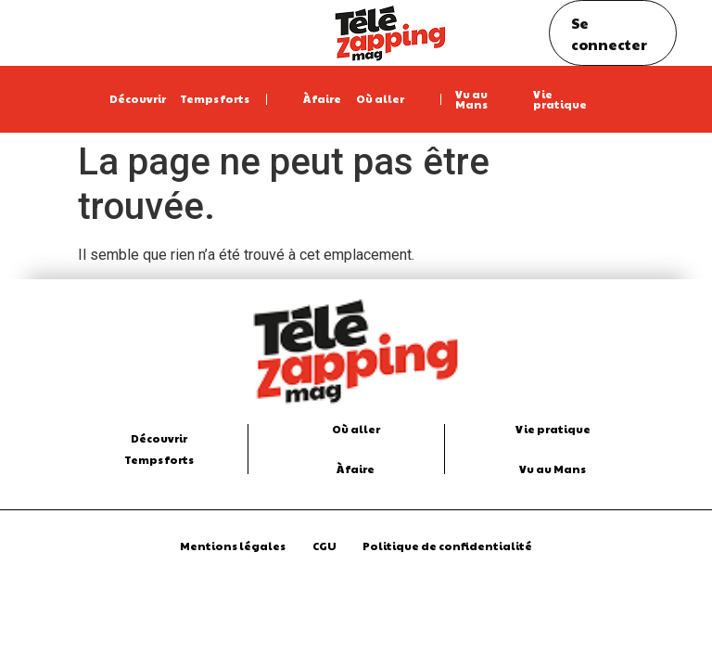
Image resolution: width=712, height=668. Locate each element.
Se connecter (609, 33)
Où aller (380, 98)
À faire (322, 98)
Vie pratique (560, 99)
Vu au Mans (471, 99)
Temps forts (214, 98)
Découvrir (137, 98)
